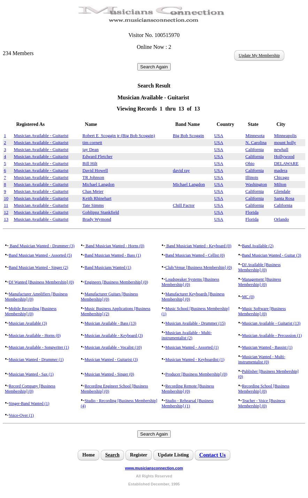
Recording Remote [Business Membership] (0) (188, 389)
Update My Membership (259, 55)
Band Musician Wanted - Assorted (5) (40, 255)
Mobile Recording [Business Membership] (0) (30, 311)
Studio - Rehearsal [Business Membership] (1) (188, 403)
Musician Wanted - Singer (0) (109, 374)
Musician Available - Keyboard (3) (114, 335)
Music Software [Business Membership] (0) (262, 311)
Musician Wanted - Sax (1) (31, 374)
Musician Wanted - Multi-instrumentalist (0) (261, 359)
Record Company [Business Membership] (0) (30, 389)
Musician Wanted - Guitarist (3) (111, 359)
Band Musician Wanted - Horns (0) (114, 245)
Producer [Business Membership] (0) (196, 374)
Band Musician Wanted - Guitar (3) (271, 255)
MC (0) (248, 296)
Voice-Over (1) (21, 415)
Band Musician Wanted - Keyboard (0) (198, 245)
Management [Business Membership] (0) (259, 282)
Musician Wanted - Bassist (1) (267, 347)
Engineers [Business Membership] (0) (116, 282)
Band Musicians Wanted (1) (108, 267)
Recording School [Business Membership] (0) (263, 389)
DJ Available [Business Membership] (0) (259, 267)
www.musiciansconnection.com (154, 468)
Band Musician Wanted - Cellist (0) (195, 255)
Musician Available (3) (28, 323)
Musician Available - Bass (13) (110, 323)
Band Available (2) (257, 245)
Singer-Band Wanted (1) (29, 403)
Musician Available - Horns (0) (35, 335)
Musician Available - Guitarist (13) (271, 323)
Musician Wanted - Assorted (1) (192, 347)
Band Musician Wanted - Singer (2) (38, 267)
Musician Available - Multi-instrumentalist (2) (187, 335)
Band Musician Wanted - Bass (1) (113, 255)
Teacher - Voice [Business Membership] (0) (261, 403)
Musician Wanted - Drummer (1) (36, 359)
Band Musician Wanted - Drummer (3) (42, 245)
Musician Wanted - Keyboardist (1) (194, 359)
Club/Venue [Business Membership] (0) (198, 267)
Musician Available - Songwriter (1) (39, 347)
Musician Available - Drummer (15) (195, 323)
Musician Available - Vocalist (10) (113, 347)
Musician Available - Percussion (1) (272, 335)
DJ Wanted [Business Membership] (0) (41, 282)
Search (112, 455)
